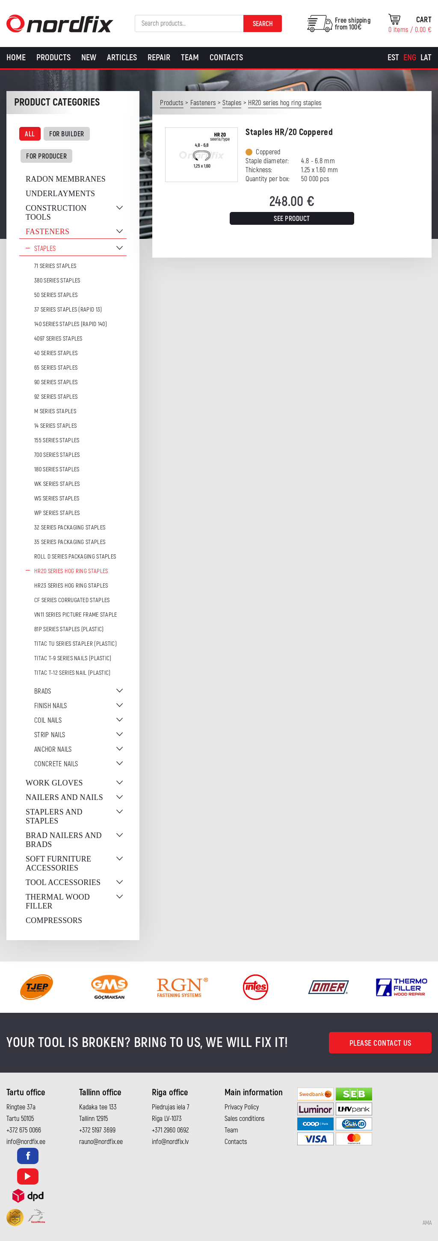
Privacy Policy (242, 1107)
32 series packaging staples (69, 527)
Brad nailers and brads (64, 840)
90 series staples (55, 382)
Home (16, 57)
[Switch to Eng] (409, 57)
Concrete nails (56, 764)
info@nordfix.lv (170, 1142)
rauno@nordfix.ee (101, 1142)
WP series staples (57, 513)
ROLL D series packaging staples (75, 556)
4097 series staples (58, 338)
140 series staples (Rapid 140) (70, 324)
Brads (42, 691)
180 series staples (56, 469)
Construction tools (56, 212)
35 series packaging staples (69, 542)
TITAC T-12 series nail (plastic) (72, 672)
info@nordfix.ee (25, 1142)
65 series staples (55, 367)
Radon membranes (66, 179)
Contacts (226, 57)
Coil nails (48, 720)
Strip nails (49, 735)
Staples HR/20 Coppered (289, 132)
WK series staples (57, 484)
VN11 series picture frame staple (75, 614)
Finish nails (50, 706)
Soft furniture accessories (58, 863)
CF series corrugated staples (72, 600)
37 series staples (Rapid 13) (68, 309)
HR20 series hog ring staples (71, 571)
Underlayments (60, 193)
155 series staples (56, 440)
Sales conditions (244, 1119)
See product (292, 219)
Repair (159, 57)
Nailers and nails (64, 797)
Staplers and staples (54, 816)
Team (190, 57)
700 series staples (57, 455)
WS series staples (56, 498)
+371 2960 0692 (170, 1130)
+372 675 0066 (23, 1130)
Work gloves (54, 783)
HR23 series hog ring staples (71, 585)
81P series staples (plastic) (69, 629)
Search (263, 24)
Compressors (54, 920)
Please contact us (380, 1043)
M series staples (55, 411)
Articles (122, 57)
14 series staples (55, 425)
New (88, 57)
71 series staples (55, 266)
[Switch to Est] (393, 57)
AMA (427, 1223)
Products (53, 57)
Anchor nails (53, 749)
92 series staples (55, 396)
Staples (45, 248)
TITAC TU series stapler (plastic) (75, 643)
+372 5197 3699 (97, 1130)
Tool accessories (63, 882)
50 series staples (55, 295)
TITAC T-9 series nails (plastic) (73, 658)
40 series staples (55, 353)
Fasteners (47, 231)
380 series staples (57, 280)
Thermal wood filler (58, 901)
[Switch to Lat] (426, 57)
